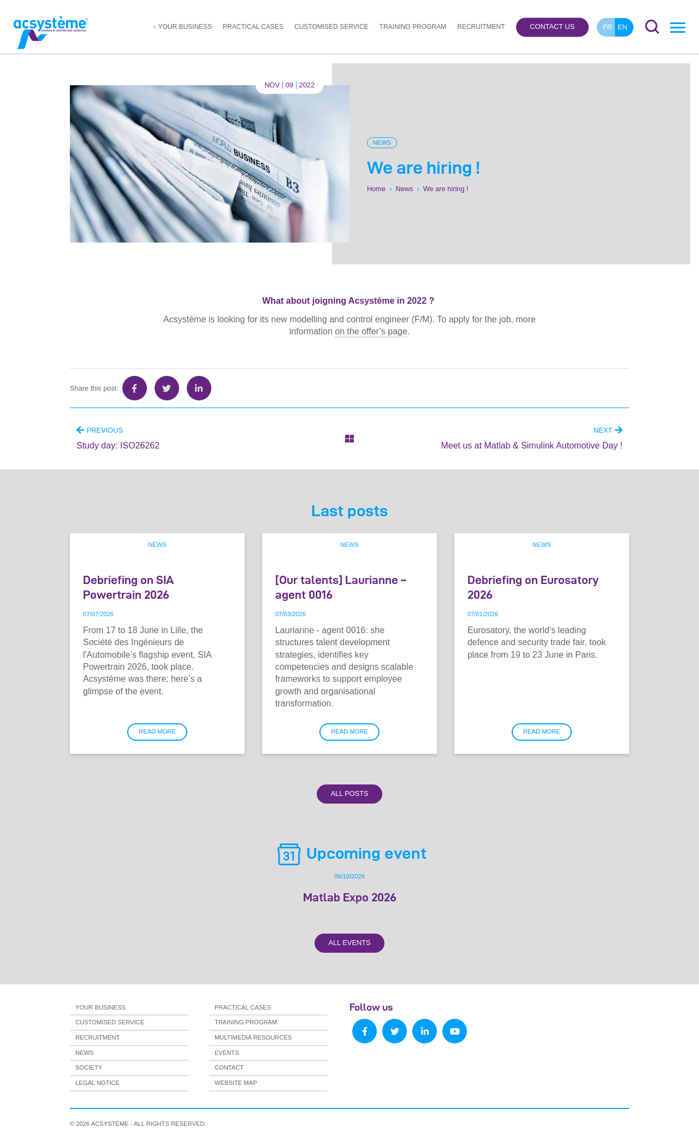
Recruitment (481, 27)
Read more (157, 731)
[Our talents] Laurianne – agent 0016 (340, 587)
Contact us (552, 27)
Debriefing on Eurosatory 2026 (533, 587)
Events (227, 1052)
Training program (413, 27)
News (382, 142)
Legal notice (97, 1082)
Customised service (331, 27)
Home (376, 189)
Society (88, 1067)
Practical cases (253, 27)
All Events (349, 943)
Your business (185, 27)
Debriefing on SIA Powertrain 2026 (128, 587)
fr (607, 27)
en (622, 27)
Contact (229, 1067)
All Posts (349, 793)
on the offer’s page (371, 331)
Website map (236, 1082)
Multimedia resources (253, 1037)
